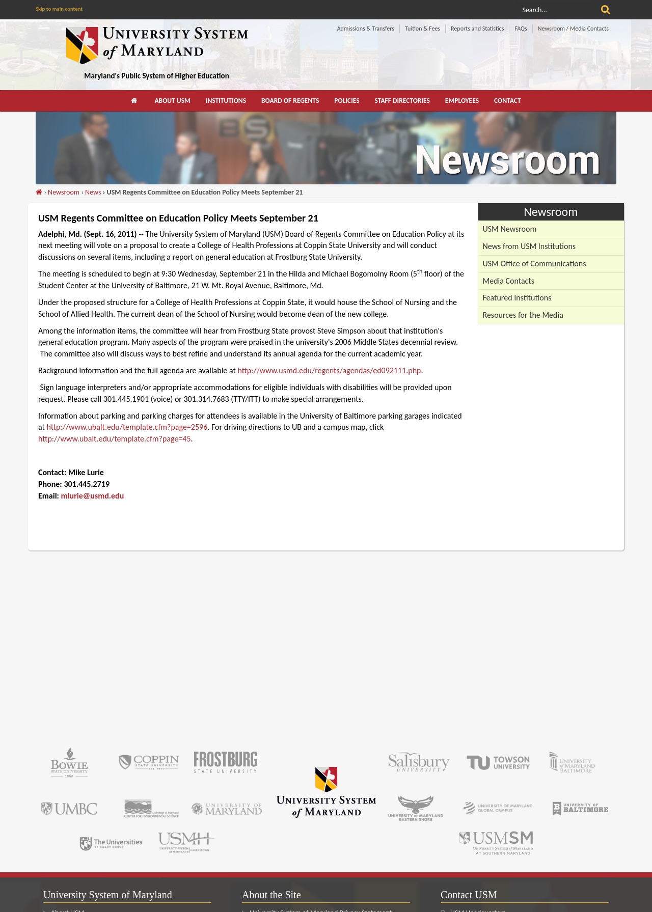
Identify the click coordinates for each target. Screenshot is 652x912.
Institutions (226, 100)
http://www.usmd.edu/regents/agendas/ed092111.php (329, 370)
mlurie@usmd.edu (92, 496)
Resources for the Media (523, 315)
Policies (346, 100)
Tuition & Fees (422, 28)
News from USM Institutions (529, 246)
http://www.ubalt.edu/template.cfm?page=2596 (127, 427)
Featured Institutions (517, 297)
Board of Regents (290, 100)
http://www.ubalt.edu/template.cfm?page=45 (114, 439)
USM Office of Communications (534, 263)
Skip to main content (59, 9)
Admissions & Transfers (365, 28)
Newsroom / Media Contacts (573, 28)
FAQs (520, 28)
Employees (462, 100)
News (93, 192)
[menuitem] (135, 101)
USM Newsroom (510, 229)
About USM (172, 100)
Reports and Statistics (477, 28)
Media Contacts (508, 281)
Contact (507, 100)
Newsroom (63, 192)
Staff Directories (402, 100)
